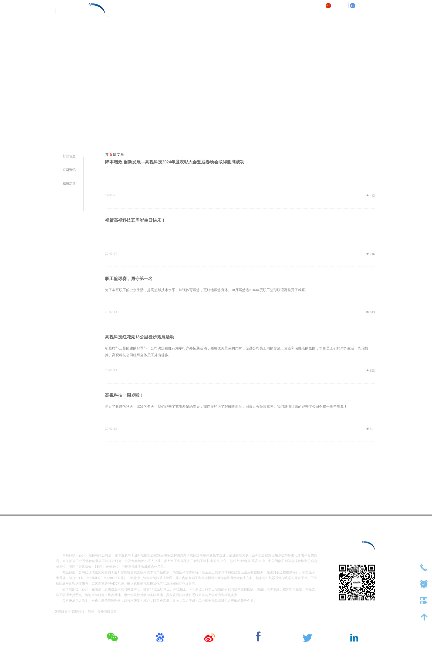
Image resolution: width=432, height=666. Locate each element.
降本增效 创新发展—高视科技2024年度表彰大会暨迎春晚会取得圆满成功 (174, 162)
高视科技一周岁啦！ (124, 395)
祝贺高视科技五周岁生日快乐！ (135, 220)
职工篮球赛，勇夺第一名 (129, 278)
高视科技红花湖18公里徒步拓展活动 (139, 337)
